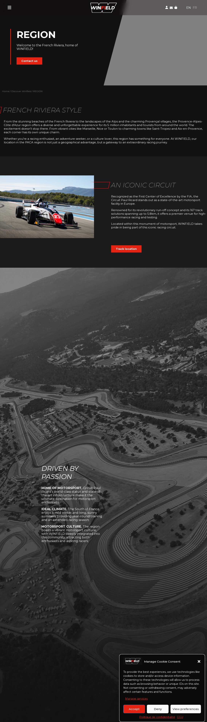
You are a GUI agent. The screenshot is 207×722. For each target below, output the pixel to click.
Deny (158, 710)
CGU (180, 718)
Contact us (29, 61)
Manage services (136, 699)
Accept (134, 710)
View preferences (186, 710)
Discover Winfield (21, 91)
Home (5, 91)
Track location (126, 249)
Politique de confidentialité (157, 718)
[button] (199, 662)
